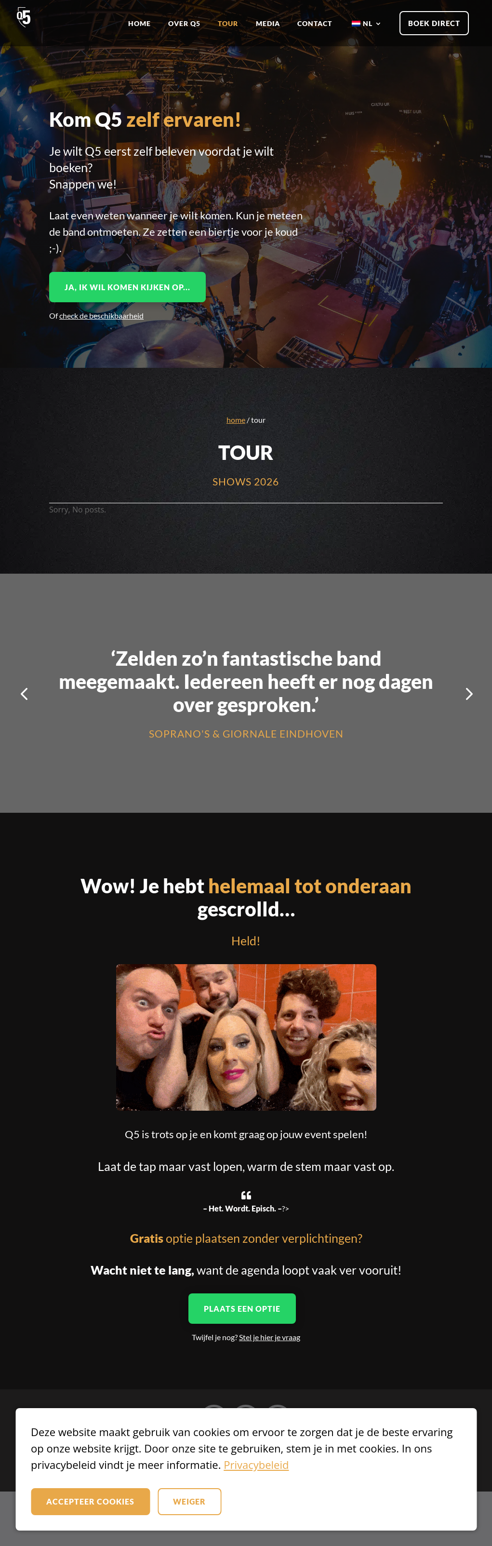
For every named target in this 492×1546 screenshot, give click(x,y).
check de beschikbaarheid (101, 315)
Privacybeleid (256, 1464)
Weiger (189, 1501)
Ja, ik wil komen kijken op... (127, 287)
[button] (24, 693)
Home (235, 419)
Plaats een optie (242, 1308)
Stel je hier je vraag (269, 1337)
